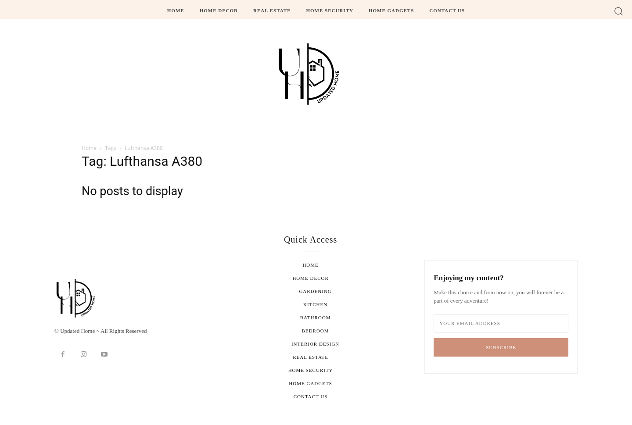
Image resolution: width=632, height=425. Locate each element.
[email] (501, 323)
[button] (618, 11)
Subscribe (501, 347)
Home (89, 148)
